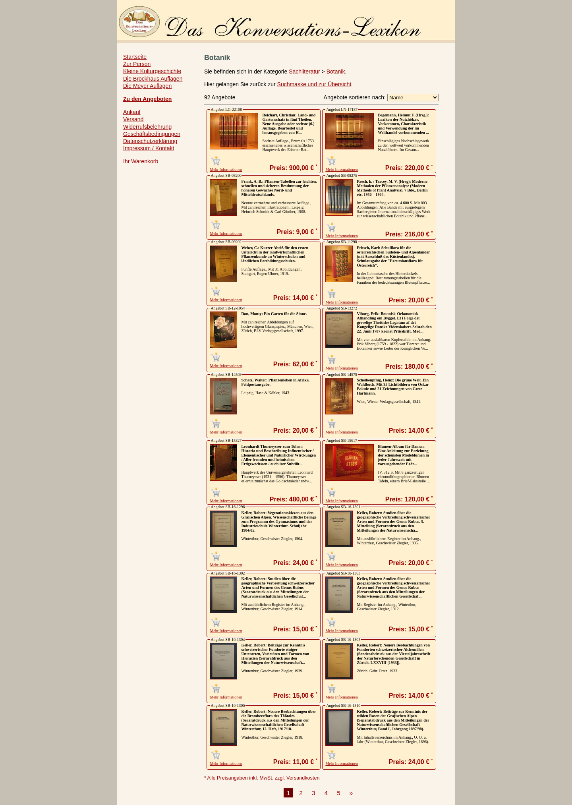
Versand (133, 119)
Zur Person (137, 64)
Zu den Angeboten (147, 99)
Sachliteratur (304, 71)
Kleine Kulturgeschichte (152, 71)
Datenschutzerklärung (150, 141)
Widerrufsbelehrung (147, 127)
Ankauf (132, 112)
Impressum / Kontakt (148, 148)
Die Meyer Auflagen (147, 86)
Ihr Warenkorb (140, 161)
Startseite (135, 57)
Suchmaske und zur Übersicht (314, 84)
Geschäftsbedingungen (151, 134)
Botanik (336, 71)
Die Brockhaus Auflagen (152, 78)
